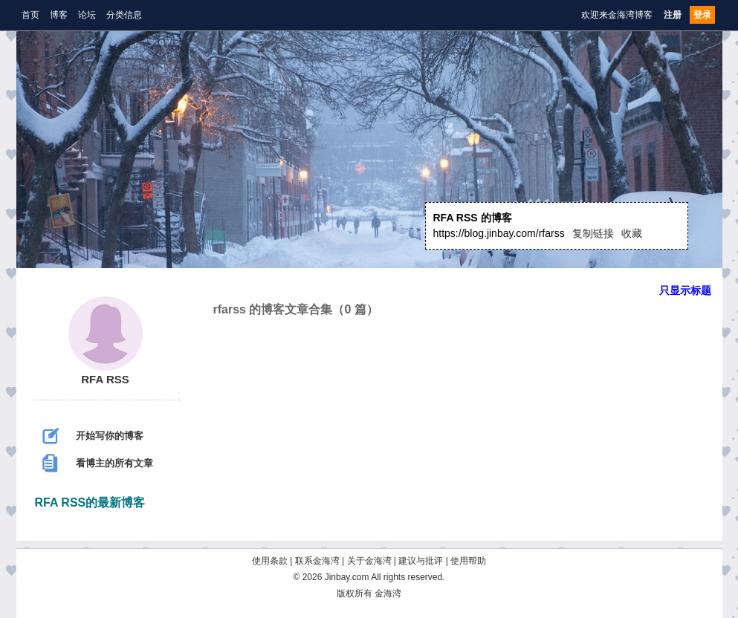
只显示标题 (685, 290)
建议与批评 (420, 561)
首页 (30, 15)
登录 (702, 15)
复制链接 (593, 233)
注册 (673, 15)
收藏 (631, 233)
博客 (59, 15)
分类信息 (124, 15)
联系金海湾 (317, 561)
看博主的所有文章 (97, 463)
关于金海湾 (369, 561)
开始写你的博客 (92, 436)
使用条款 (270, 561)
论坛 (87, 15)
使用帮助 (468, 561)
